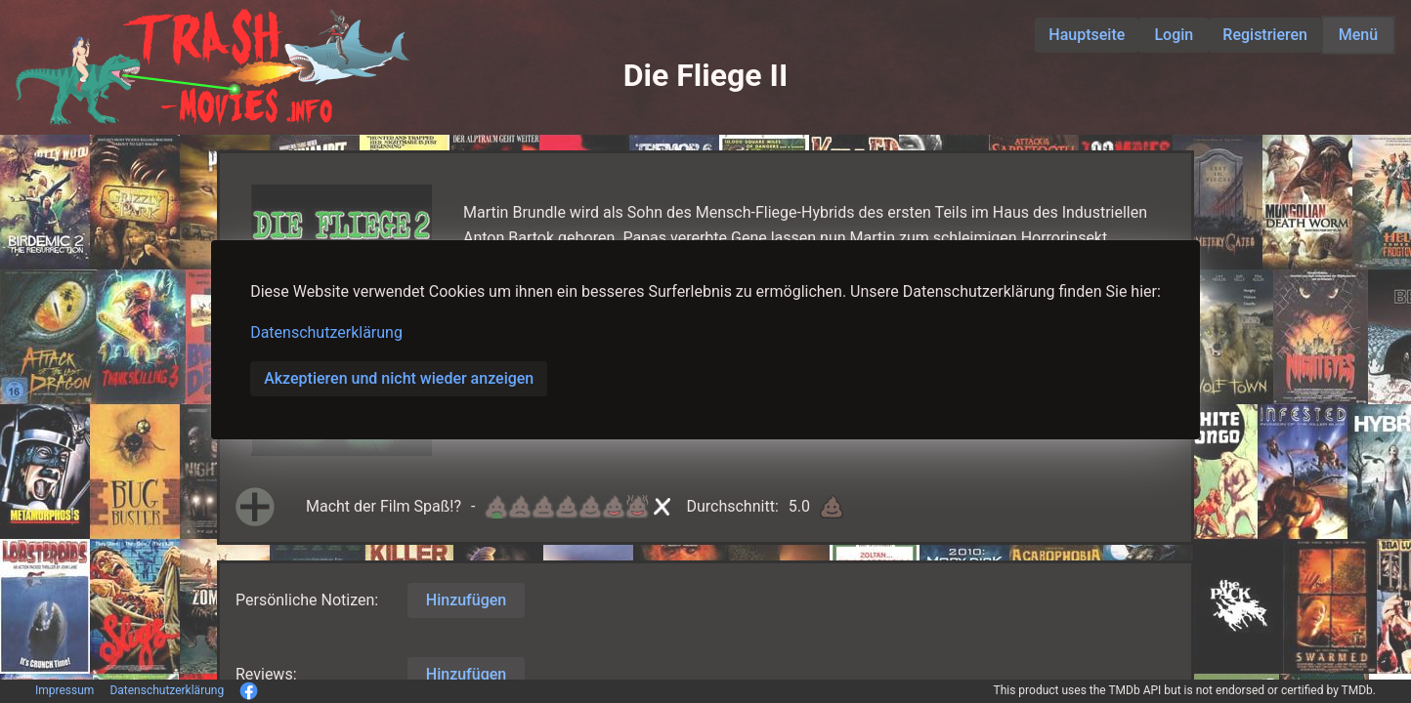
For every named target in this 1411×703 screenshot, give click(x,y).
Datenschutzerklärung (326, 332)
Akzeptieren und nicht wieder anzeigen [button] (399, 378)
